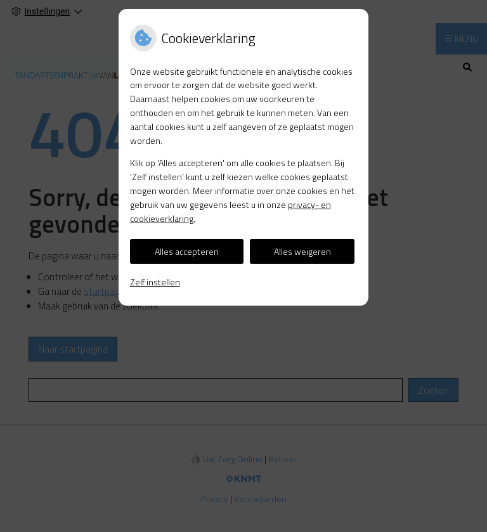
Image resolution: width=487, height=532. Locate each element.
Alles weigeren (302, 251)
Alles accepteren (187, 251)
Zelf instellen (155, 282)
